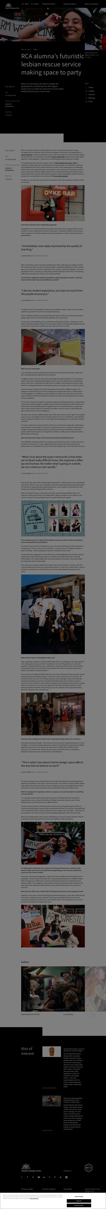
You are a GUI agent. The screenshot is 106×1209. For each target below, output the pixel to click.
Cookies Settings (79, 1196)
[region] (53, 1201)
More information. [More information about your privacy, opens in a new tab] (34, 1198)
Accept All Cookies (78, 1205)
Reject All (79, 1201)
